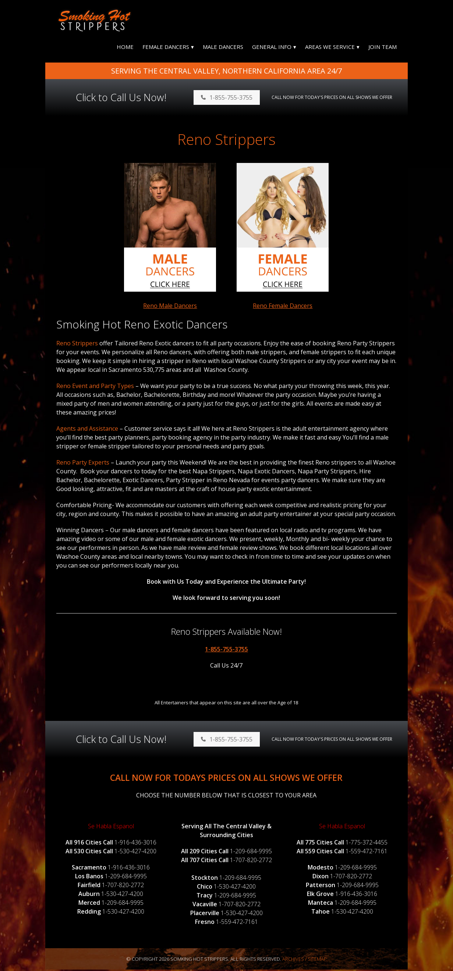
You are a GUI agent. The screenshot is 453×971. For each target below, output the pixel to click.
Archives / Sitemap (304, 960)
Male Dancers (223, 48)
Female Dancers (165, 48)
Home (125, 48)
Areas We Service (330, 48)
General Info (271, 48)
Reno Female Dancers (282, 307)
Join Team (382, 48)
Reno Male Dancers (170, 307)
